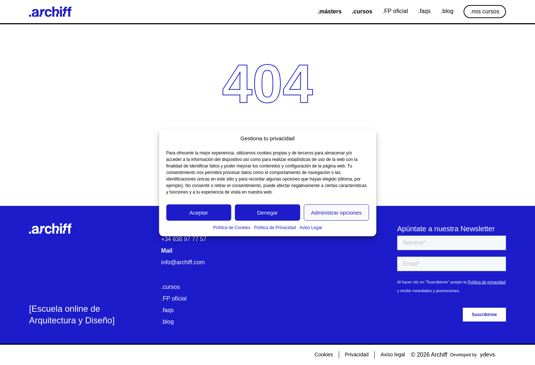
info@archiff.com (183, 262)
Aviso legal (392, 354)
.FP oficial (173, 298)
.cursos (170, 287)
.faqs (167, 310)
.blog (167, 322)
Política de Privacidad (275, 227)
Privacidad (357, 354)
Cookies (323, 354)
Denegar (267, 212)
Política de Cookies (232, 227)
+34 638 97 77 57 (183, 239)
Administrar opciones (336, 212)
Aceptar (198, 212)
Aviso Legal (311, 227)
